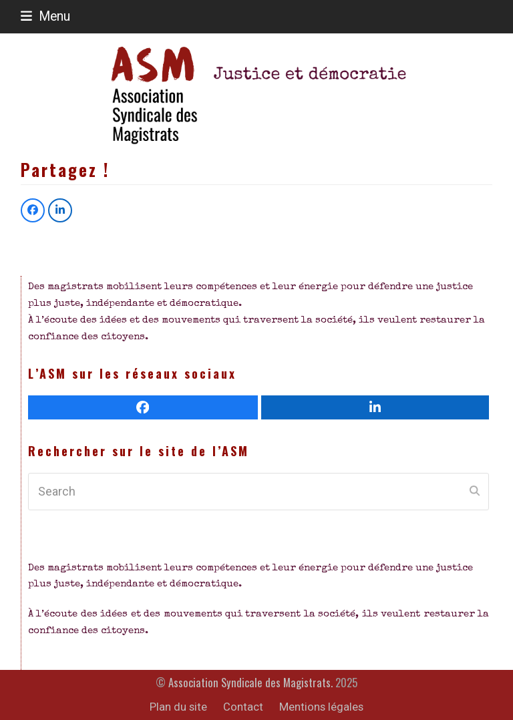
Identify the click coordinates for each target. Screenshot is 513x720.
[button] (45, 16)
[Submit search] (475, 491)
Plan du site (178, 707)
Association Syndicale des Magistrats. (250, 682)
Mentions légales (321, 707)
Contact (243, 707)
